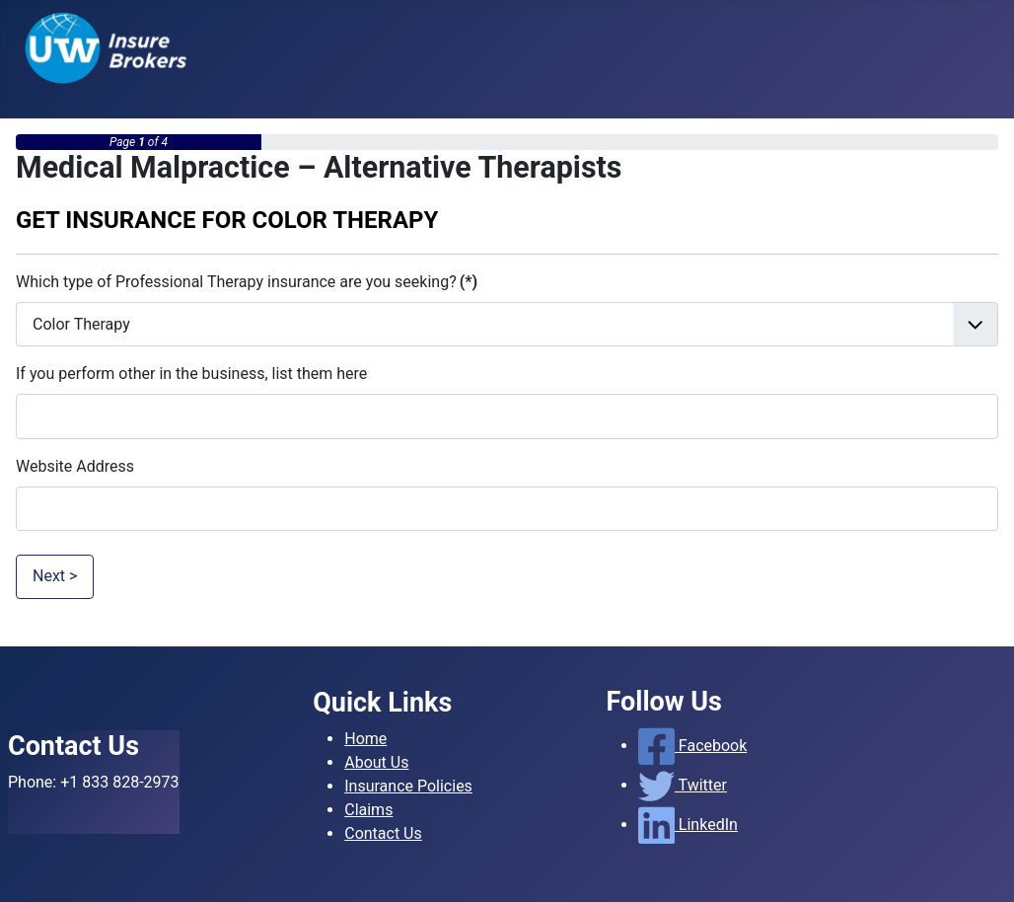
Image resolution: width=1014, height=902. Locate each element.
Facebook (693, 745)
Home (365, 738)
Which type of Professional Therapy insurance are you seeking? (246, 281)
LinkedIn (688, 824)
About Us (376, 762)
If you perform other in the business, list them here (191, 373)
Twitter (682, 785)
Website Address (75, 466)
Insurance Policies (408, 786)
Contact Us (383, 833)
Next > (55, 575)
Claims (368, 809)
